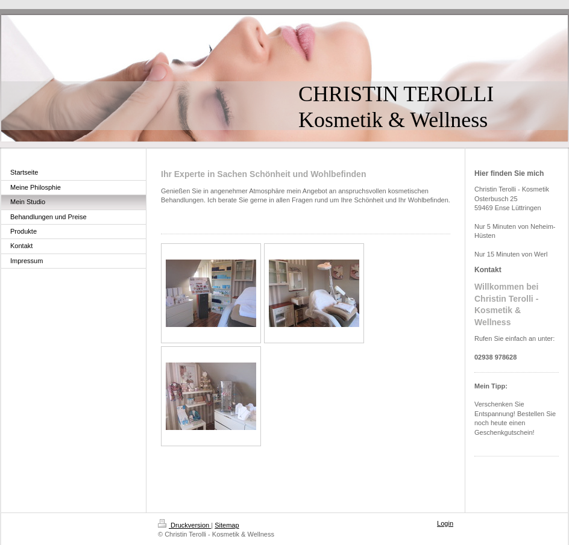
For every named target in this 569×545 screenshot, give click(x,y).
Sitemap (227, 525)
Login (445, 523)
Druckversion (184, 525)
